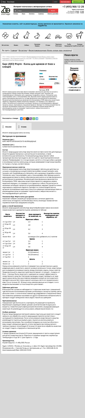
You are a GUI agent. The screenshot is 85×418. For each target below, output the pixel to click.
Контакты (31, 13)
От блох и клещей (38, 58)
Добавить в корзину (49, 89)
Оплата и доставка (53, 13)
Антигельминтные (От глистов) (21, 58)
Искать (53, 11)
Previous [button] (66, 80)
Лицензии (41, 13)
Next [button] (82, 80)
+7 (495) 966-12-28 (73, 7)
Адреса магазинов (78, 9)
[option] (74, 79)
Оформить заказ (78, 1)
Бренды (16, 13)
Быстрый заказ (65, 1)
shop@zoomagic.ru (74, 90)
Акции (23, 13)
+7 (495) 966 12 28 (74, 87)
